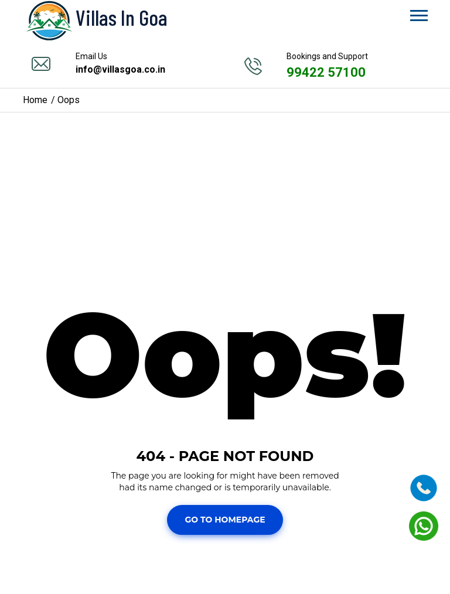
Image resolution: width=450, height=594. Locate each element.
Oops (68, 99)
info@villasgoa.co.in (120, 69)
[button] (418, 13)
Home (35, 99)
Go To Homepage (225, 519)
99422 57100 (326, 72)
